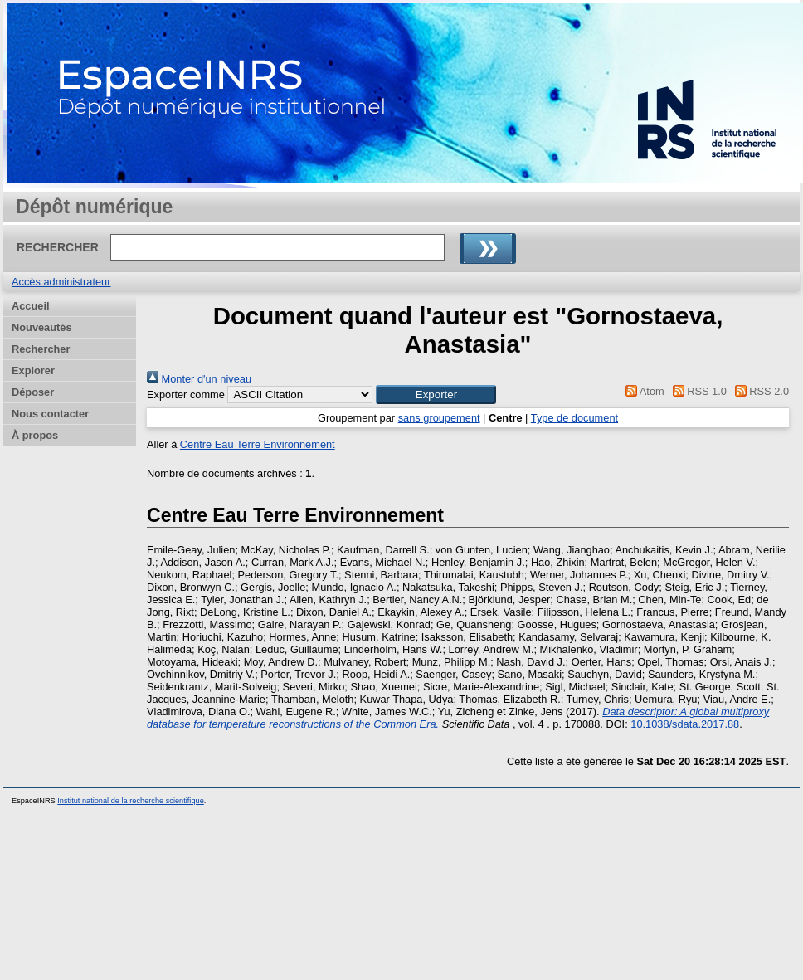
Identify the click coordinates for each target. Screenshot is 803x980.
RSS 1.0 (697, 391)
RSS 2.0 (759, 391)
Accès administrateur (61, 281)
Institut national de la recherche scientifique (130, 801)
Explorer (33, 370)
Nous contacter (50, 413)
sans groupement (439, 418)
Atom (642, 391)
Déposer (33, 392)
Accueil (31, 306)
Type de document (574, 418)
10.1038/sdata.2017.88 (684, 724)
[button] (436, 394)
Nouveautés (42, 327)
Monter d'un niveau (199, 379)
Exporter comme (186, 394)
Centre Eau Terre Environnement (257, 444)
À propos (35, 435)
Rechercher (41, 349)
